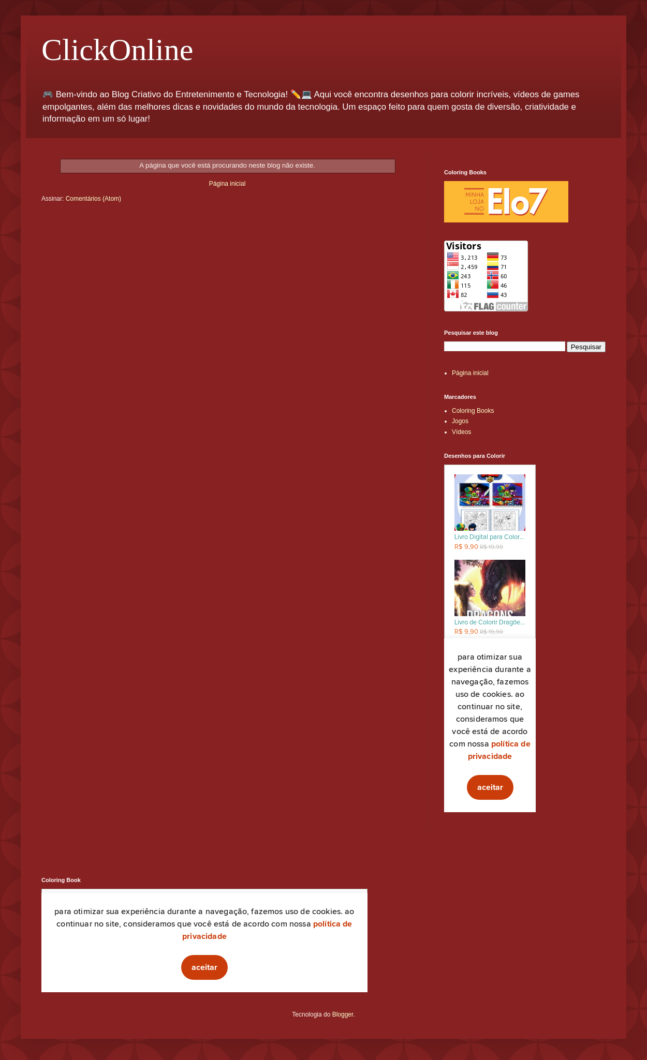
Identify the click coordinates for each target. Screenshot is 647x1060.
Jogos (460, 421)
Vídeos (461, 432)
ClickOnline (117, 50)
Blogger (343, 1014)
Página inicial (227, 183)
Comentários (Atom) (93, 198)
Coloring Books (473, 410)
